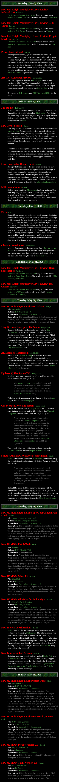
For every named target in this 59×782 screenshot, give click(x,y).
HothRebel (52, 17)
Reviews (19, 12)
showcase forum (14, 72)
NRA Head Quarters (20, 722)
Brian (26, 126)
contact (32, 441)
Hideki (10, 458)
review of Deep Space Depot (19, 276)
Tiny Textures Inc (15, 347)
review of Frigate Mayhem (18, 44)
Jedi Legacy (24, 93)
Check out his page (48, 498)
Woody (49, 31)
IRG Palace (17, 309)
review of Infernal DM (17, 17)
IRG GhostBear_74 (23, 312)
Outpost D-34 (35, 408)
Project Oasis (17, 683)
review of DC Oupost (16, 292)
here (23, 120)
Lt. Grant (19, 768)
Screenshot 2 (36, 314)
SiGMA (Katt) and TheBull (26, 521)
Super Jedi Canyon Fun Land (24, 518)
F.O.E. (49, 666)
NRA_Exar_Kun (22, 724)
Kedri (51, 456)
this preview (42, 88)
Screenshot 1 (24, 314)
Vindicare (19, 581)
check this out (41, 256)
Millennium (32, 190)
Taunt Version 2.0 (19, 765)
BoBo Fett (47, 656)
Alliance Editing (25, 355)
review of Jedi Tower (16, 31)
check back (45, 645)
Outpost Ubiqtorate (31, 420)
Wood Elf (16, 579)
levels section (13, 131)
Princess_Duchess (22, 604)
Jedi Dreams (15, 658)
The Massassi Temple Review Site (22, 15)
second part (37, 80)
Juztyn (27, 52)
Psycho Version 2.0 (20, 747)
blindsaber (19, 750)
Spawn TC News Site (26, 383)
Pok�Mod (16, 547)
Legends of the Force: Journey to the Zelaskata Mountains (31, 664)
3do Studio (40, 113)
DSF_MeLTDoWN (23, 550)
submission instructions (46, 182)
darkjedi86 (37, 78)
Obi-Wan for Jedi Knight (22, 602)
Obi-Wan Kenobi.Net (41, 93)
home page (28, 400)
